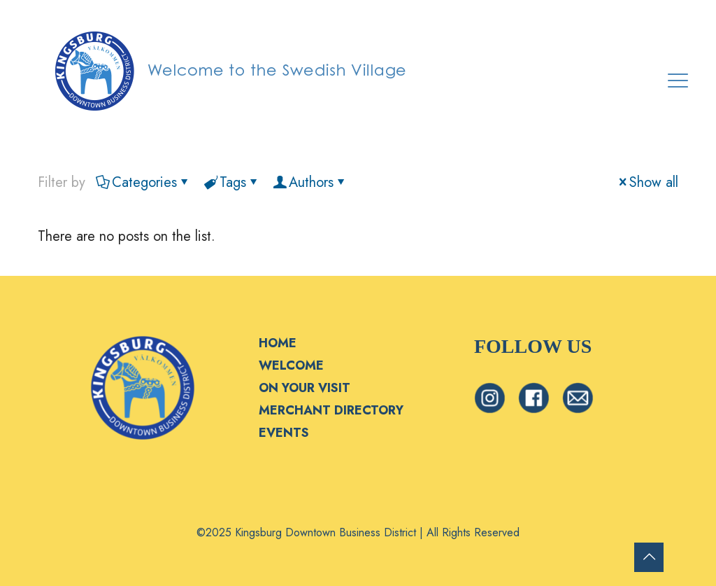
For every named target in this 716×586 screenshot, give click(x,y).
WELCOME (291, 365)
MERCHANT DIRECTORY (331, 410)
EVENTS (284, 433)
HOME (277, 343)
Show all (646, 182)
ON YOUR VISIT (304, 388)
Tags (231, 182)
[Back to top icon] (649, 557)
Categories (143, 182)
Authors (310, 182)
